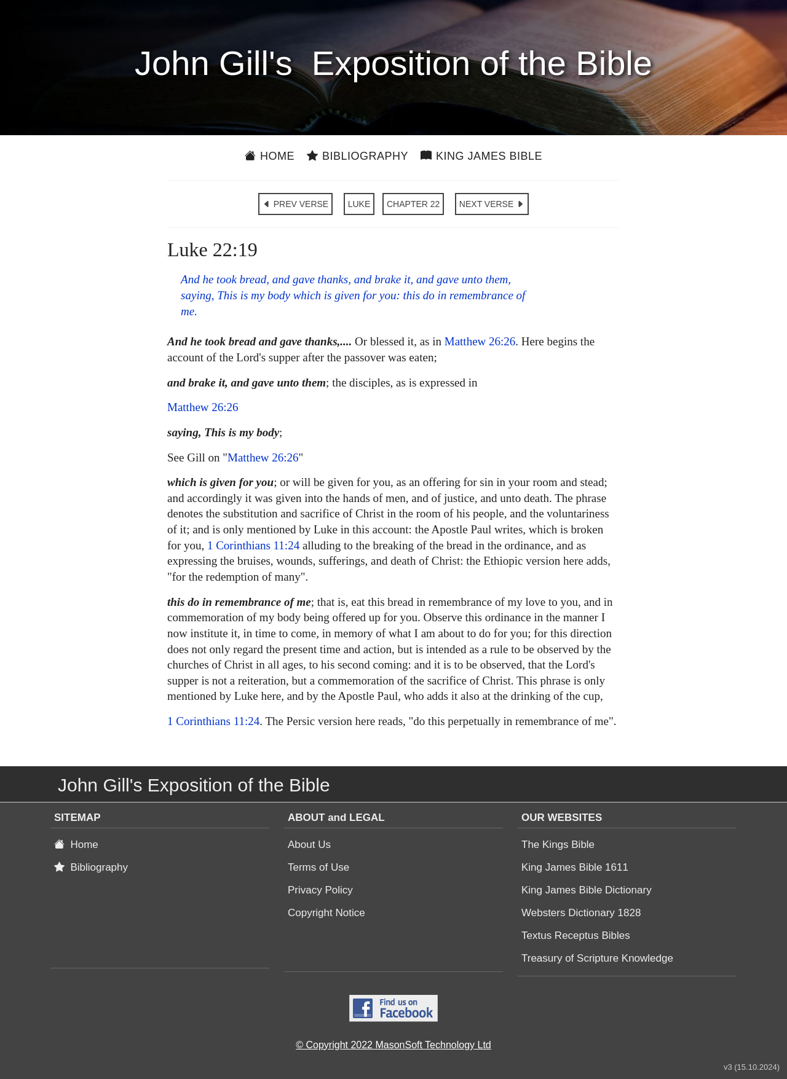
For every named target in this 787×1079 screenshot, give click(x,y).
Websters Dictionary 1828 (581, 913)
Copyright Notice (326, 913)
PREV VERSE (295, 204)
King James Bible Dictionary (586, 890)
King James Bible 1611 (574, 867)
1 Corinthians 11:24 (253, 545)
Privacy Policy (320, 890)
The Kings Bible (558, 844)
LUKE (359, 204)
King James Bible (481, 156)
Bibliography (357, 156)
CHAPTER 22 (413, 204)
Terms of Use (318, 867)
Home (270, 156)
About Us (309, 844)
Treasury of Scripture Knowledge (597, 958)
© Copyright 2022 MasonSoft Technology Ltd (393, 1045)
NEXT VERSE (491, 204)
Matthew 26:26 (480, 341)
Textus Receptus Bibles (575, 935)
